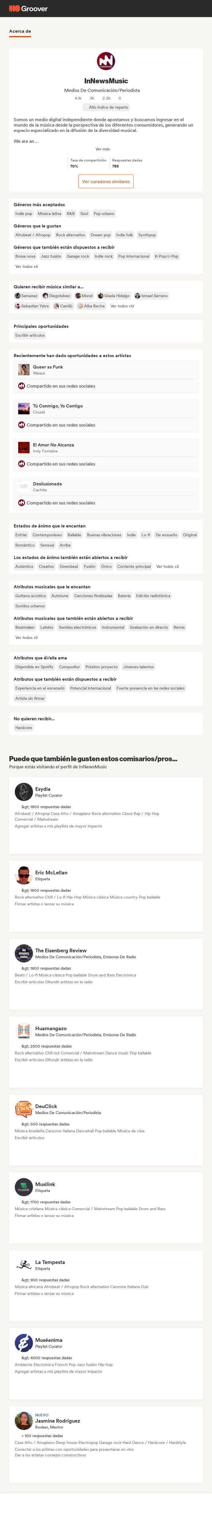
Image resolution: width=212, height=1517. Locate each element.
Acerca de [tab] (20, 31)
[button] (27, 266)
